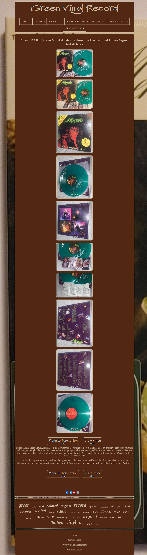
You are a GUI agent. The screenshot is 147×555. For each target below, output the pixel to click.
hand (73, 512)
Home (74, 535)
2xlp (89, 523)
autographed (104, 507)
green (24, 505)
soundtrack (102, 511)
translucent (29, 518)
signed (90, 517)
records (26, 511)
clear (97, 524)
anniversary (62, 518)
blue (81, 523)
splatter (93, 506)
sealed (40, 510)
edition (63, 511)
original (66, 506)
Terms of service (74, 549)
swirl (41, 506)
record (80, 505)
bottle (126, 511)
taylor (34, 507)
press (119, 506)
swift (72, 518)
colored (52, 506)
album (40, 517)
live (79, 512)
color (117, 511)
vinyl (71, 522)
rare (50, 516)
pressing (103, 518)
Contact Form (74, 540)
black (127, 506)
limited (56, 522)
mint (78, 518)
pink (112, 506)
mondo (86, 512)
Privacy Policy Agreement (74, 545)
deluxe (51, 512)
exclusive (116, 517)
